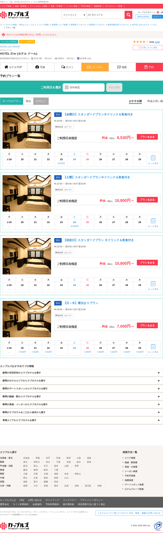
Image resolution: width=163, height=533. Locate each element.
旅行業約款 (68, 504)
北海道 (26, 458)
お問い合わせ (35, 500)
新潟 (25, 466)
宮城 (58, 458)
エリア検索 (6, 6)
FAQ (22, 500)
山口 (66, 478)
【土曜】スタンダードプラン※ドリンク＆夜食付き (96, 177)
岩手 (48, 458)
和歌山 (78, 474)
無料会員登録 (143, 17)
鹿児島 (88, 486)
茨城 (68, 462)
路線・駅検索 (20, 6)
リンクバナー (69, 500)
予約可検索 (85, 6)
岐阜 (46, 470)
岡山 (25, 478)
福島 (89, 458)
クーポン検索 (71, 6)
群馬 (89, 462)
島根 (56, 478)
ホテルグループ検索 (113, 6)
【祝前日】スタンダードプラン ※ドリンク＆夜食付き (98, 240)
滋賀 (56, 474)
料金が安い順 (155, 101)
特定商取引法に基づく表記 (91, 504)
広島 (36, 478)
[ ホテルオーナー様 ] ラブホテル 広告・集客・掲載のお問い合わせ (129, 513)
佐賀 (66, 486)
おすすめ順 (135, 101)
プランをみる (147, 136)
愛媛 (46, 481)
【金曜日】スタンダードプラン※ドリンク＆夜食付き (98, 114)
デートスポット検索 (38, 6)
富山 (36, 466)
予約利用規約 (52, 504)
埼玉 (48, 462)
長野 (77, 466)
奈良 (66, 474)
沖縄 (99, 486)
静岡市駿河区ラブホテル (118, 25)
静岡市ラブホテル (97, 25)
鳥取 (46, 478)
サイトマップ (52, 500)
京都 (46, 474)
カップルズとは (8, 500)
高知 (56, 481)
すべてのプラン (12, 101)
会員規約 (37, 504)
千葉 (58, 462)
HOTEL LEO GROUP (10, 46)
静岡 (36, 470)
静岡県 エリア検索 (60, 25)
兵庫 (36, 474)
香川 (36, 481)
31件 (157, 42)
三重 (56, 470)
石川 (46, 466)
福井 (56, 466)
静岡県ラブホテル (78, 25)
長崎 (46, 486)
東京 (25, 462)
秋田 (68, 458)
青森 (38, 458)
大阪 (25, 474)
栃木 (79, 462)
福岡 (25, 486)
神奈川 (37, 462)
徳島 (25, 481)
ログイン (157, 17)
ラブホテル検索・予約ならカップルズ (19, 25)
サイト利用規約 (21, 504)
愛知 (25, 470)
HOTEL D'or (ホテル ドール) (144, 25)
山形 (79, 458)
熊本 (56, 486)
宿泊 (28, 101)
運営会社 (4, 504)
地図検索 (98, 6)
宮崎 (77, 486)
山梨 (66, 466)
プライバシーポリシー (91, 500)
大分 (36, 486)
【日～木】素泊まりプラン (80, 303)
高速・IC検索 (56, 6)
